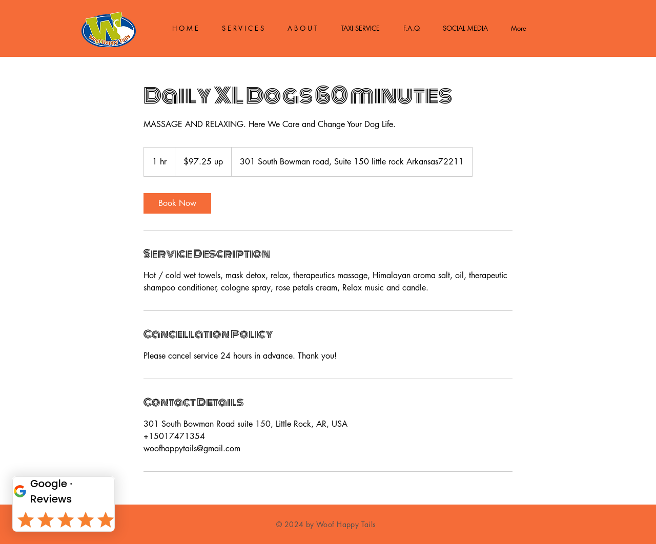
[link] (177, 203)
